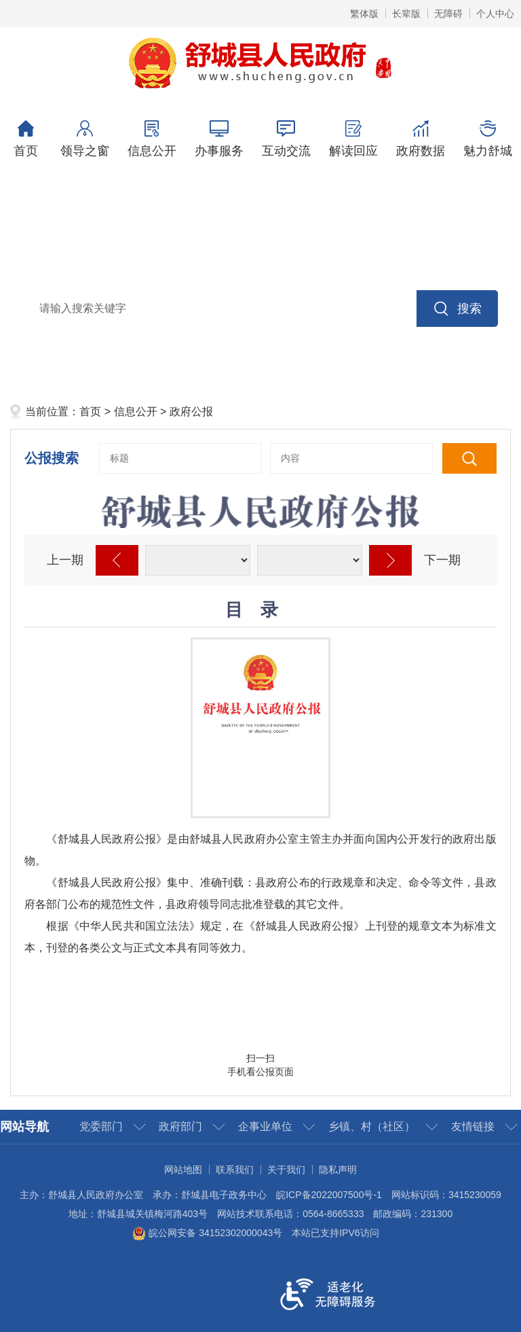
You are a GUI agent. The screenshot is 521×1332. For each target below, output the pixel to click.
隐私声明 (338, 1169)
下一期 (442, 560)
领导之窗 (84, 139)
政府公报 (191, 411)
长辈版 (406, 13)
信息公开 (151, 139)
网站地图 (183, 1169)
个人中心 (495, 13)
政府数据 (420, 139)
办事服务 (218, 139)
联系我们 (235, 1169)
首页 (25, 139)
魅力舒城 (487, 139)
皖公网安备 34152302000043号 (207, 1232)
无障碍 (448, 13)
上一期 (65, 560)
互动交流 (286, 139)
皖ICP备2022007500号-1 (329, 1194)
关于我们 (286, 1169)
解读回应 (353, 139)
